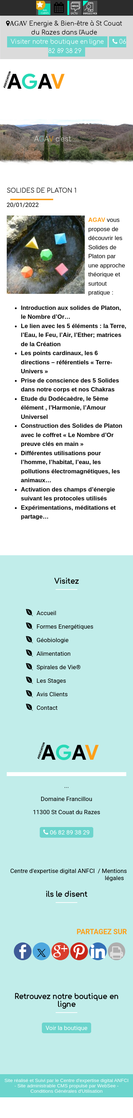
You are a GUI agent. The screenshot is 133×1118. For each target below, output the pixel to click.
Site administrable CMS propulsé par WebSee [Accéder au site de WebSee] (66, 1085)
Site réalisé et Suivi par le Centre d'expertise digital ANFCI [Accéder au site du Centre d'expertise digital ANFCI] (66, 1080)
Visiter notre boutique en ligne (57, 41)
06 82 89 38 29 (66, 832)
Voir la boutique (66, 1027)
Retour (67, 546)
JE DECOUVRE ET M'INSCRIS (66, 532)
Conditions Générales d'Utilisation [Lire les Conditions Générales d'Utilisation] (67, 1091)
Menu (18, 110)
